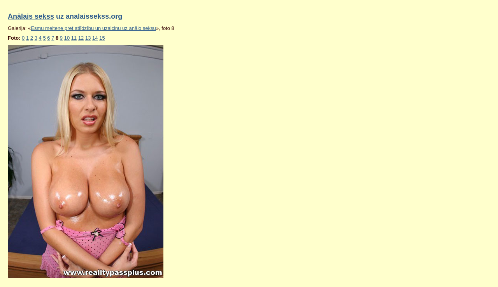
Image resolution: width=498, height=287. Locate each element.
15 (102, 38)
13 (88, 38)
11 (74, 38)
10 (67, 38)
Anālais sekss (31, 16)
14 (95, 38)
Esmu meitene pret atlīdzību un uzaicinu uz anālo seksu (93, 28)
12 (81, 38)
